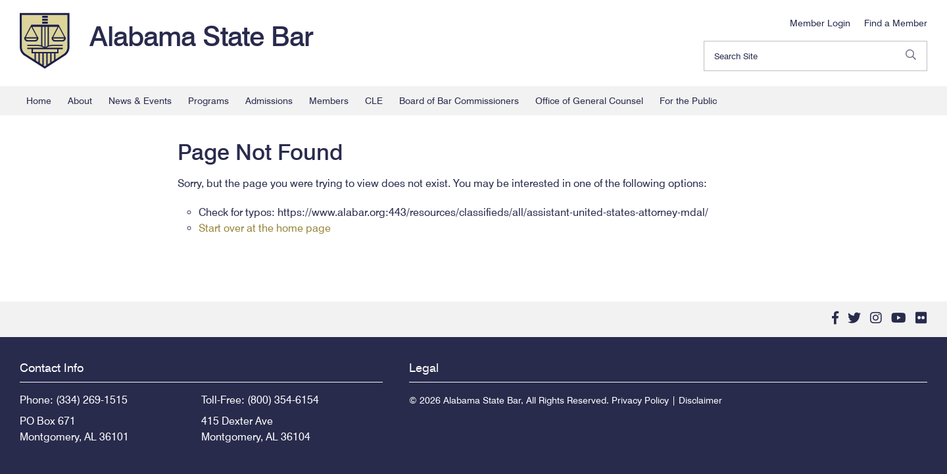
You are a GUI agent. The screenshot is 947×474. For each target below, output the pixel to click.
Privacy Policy (640, 400)
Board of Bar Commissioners (459, 100)
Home (38, 100)
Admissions (269, 100)
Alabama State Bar (201, 36)
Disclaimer (700, 400)
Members (329, 100)
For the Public (688, 100)
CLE (374, 100)
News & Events (140, 100)
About (80, 100)
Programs (208, 100)
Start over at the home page (265, 228)
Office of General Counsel (589, 100)
